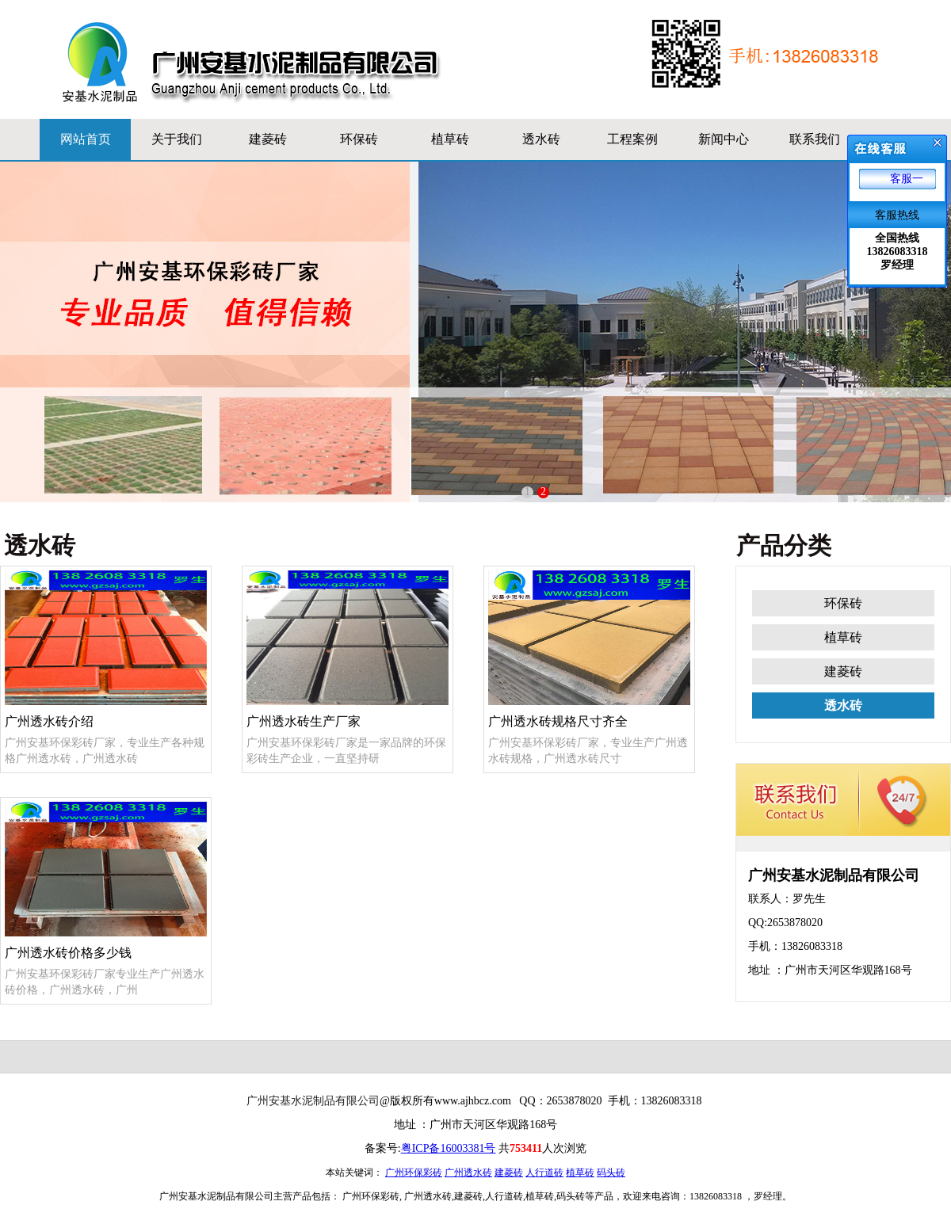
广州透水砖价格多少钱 (106, 880)
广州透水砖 (468, 1172)
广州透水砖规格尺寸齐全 (589, 649)
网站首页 (85, 139)
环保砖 (359, 139)
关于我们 (176, 139)
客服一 (906, 179)
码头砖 (611, 1172)
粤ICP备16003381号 (448, 1148)
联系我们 (814, 139)
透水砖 (541, 139)
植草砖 (450, 139)
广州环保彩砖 (413, 1172)
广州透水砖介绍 (106, 649)
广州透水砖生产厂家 (347, 649)
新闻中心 (723, 139)
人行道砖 (544, 1172)
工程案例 (632, 139)
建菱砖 (268, 139)
